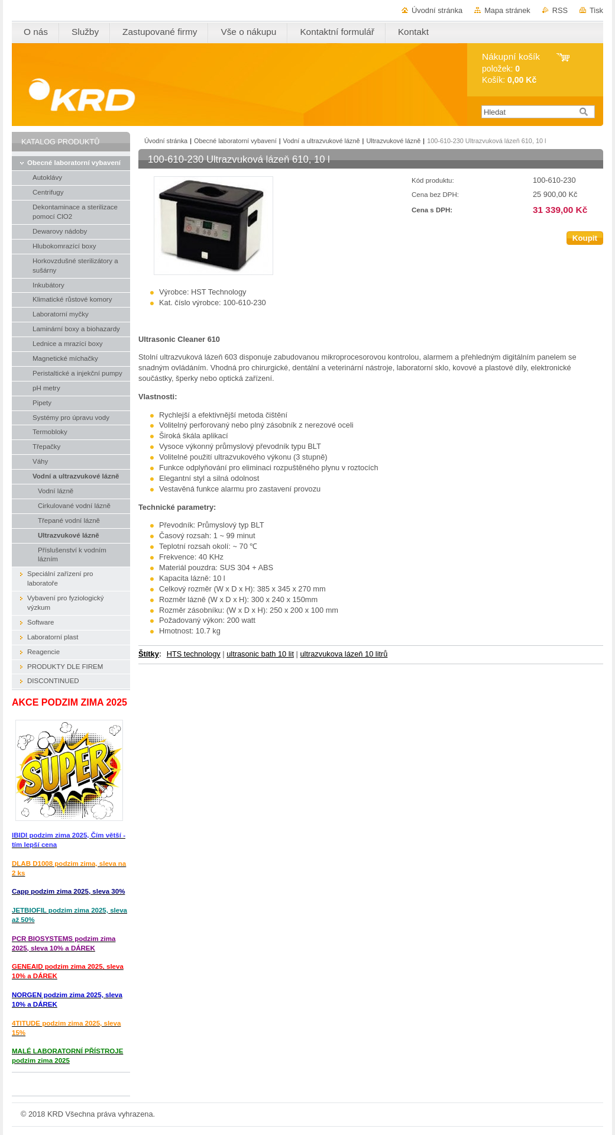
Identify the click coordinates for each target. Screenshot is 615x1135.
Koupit (584, 238)
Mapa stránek (507, 10)
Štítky (148, 653)
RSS (560, 10)
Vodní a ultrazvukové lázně (321, 140)
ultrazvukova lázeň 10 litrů (343, 653)
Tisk (596, 10)
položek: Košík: (511, 68)
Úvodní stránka (437, 10)
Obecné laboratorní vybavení (235, 140)
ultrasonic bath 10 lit (260, 653)
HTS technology (194, 653)
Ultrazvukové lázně (393, 140)
